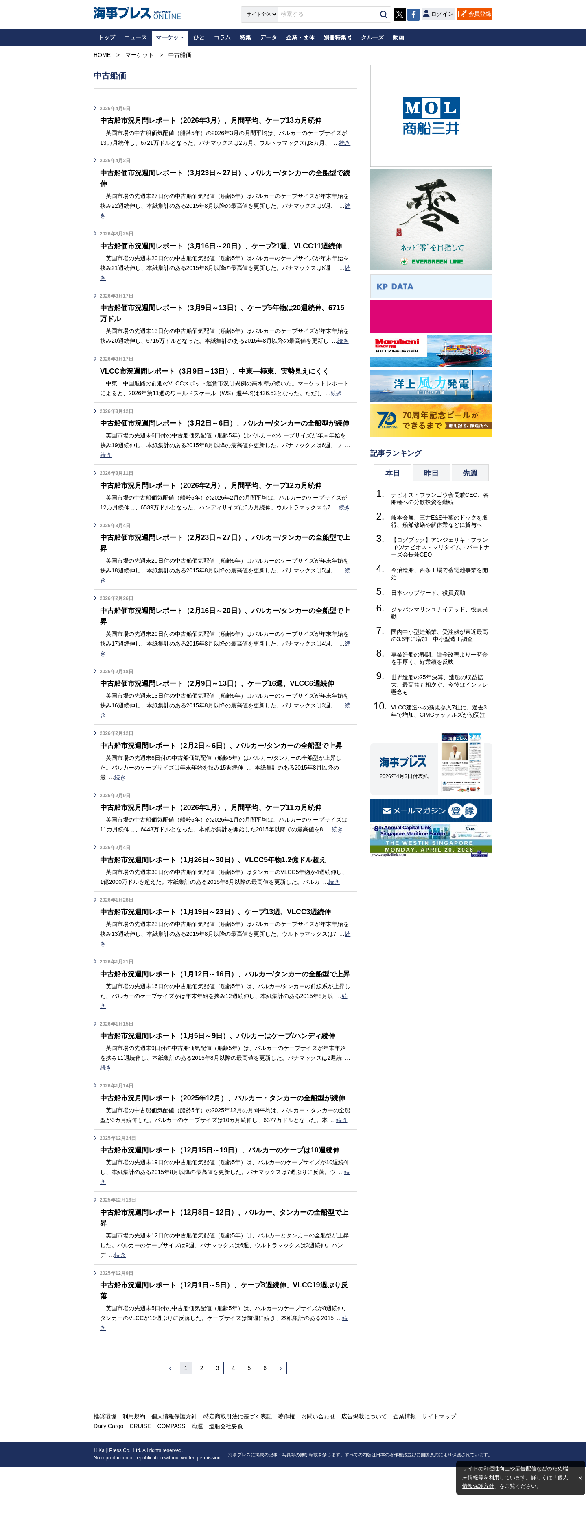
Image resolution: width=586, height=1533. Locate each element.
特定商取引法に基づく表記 (237, 1482)
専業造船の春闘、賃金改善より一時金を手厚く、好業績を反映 (439, 658)
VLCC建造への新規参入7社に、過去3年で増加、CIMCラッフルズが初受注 (439, 711)
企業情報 (404, 1482)
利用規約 (133, 1482)
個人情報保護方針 (174, 1482)
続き (344, 142)
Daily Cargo (108, 1492)
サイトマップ (439, 1482)
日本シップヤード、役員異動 (428, 592)
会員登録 (479, 14)
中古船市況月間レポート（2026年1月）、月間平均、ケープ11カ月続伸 (216, 841)
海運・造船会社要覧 (217, 1492)
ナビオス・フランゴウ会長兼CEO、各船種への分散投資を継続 (440, 498)
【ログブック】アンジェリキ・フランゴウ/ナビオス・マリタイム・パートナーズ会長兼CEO (440, 547)
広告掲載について (364, 1482)
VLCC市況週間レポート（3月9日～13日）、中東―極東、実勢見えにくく (220, 382)
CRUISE (140, 1492)
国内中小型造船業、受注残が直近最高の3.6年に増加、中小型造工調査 (439, 635)
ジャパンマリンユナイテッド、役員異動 (439, 613)
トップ (106, 37)
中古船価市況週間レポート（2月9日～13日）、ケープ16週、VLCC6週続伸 (222, 706)
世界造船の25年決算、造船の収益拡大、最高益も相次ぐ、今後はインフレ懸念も (439, 684)
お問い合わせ (318, 1482)
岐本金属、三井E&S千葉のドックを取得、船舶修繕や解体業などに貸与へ (439, 521)
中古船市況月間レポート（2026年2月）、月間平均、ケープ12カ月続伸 (216, 507)
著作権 (286, 1482)
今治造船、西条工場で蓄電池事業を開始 (439, 574)
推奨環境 (105, 1482)
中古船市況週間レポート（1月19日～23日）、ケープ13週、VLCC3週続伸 (221, 945)
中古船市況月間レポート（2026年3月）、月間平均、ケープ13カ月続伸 (216, 120)
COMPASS (171, 1492)
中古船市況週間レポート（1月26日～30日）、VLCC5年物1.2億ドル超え (218, 893)
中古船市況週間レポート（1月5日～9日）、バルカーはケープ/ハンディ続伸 (224, 1080)
